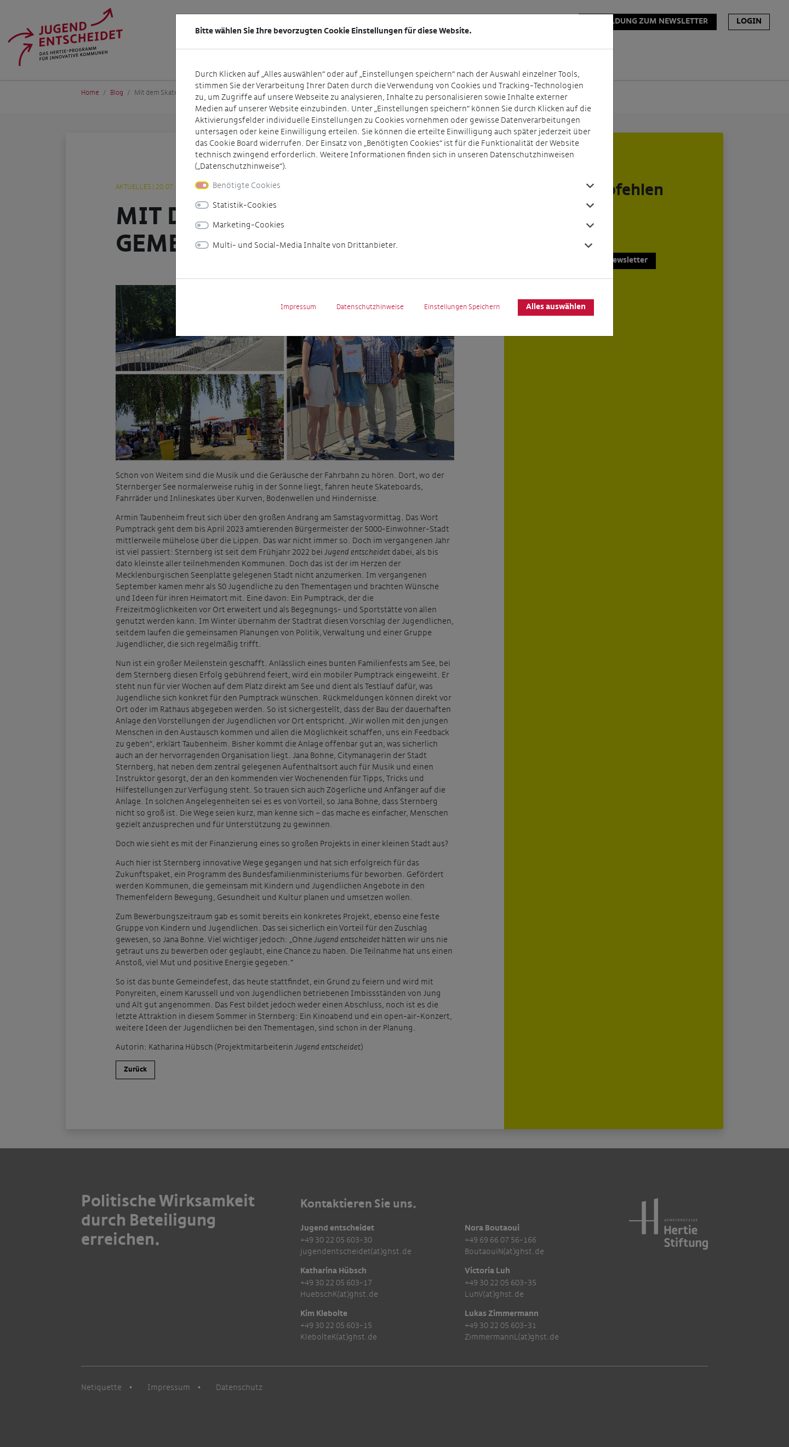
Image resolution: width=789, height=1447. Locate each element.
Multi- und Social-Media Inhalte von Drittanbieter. (305, 245)
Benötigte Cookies (247, 185)
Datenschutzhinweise (370, 307)
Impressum (298, 307)
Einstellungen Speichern (462, 307)
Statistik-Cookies (245, 205)
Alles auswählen (556, 307)
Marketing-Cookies (248, 225)
